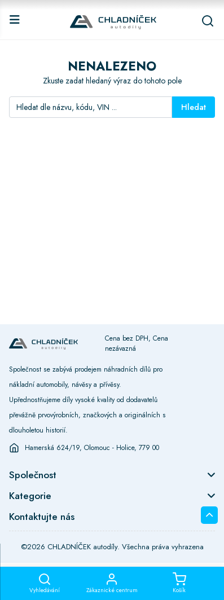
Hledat (193, 107)
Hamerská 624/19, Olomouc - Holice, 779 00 (92, 448)
